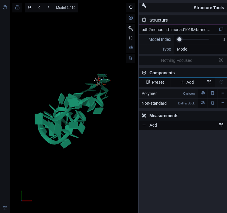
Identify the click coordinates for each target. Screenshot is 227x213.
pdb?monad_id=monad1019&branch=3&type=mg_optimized (178, 29)
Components (181, 74)
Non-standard (168, 103)
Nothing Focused (176, 60)
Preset (154, 82)
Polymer (168, 93)
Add (187, 82)
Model (182, 49)
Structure (155, 20)
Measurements (160, 115)
